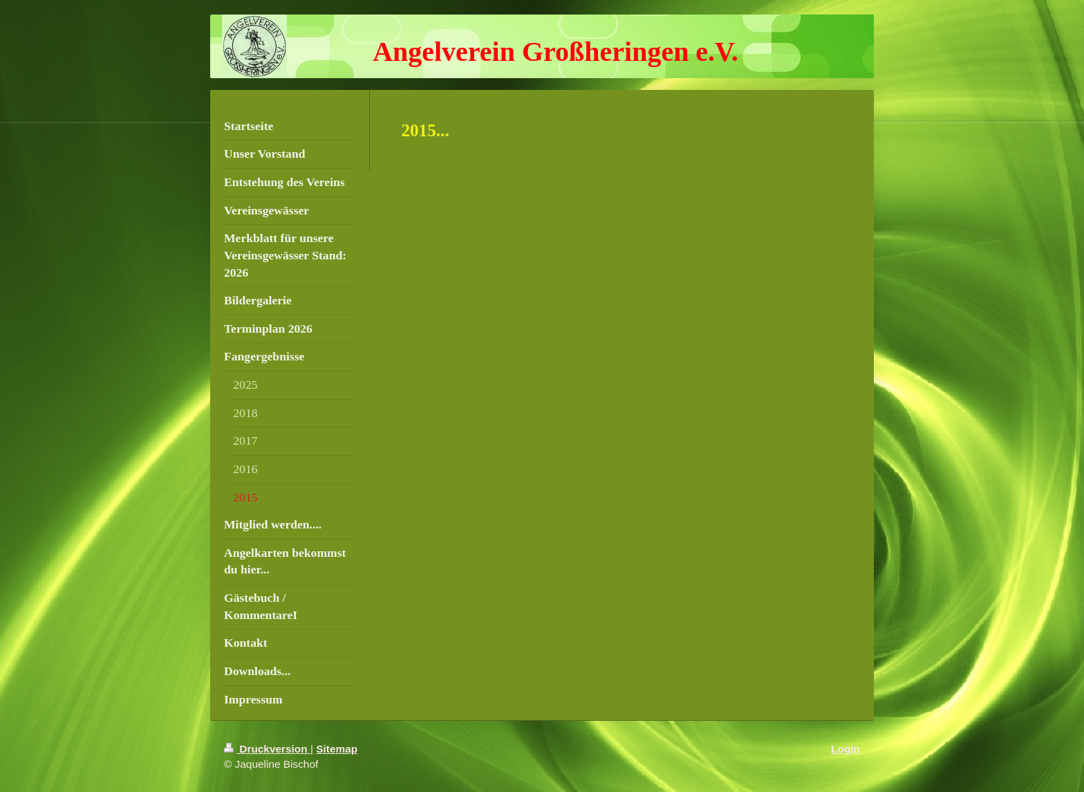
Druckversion (267, 749)
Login (845, 749)
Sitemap (336, 749)
